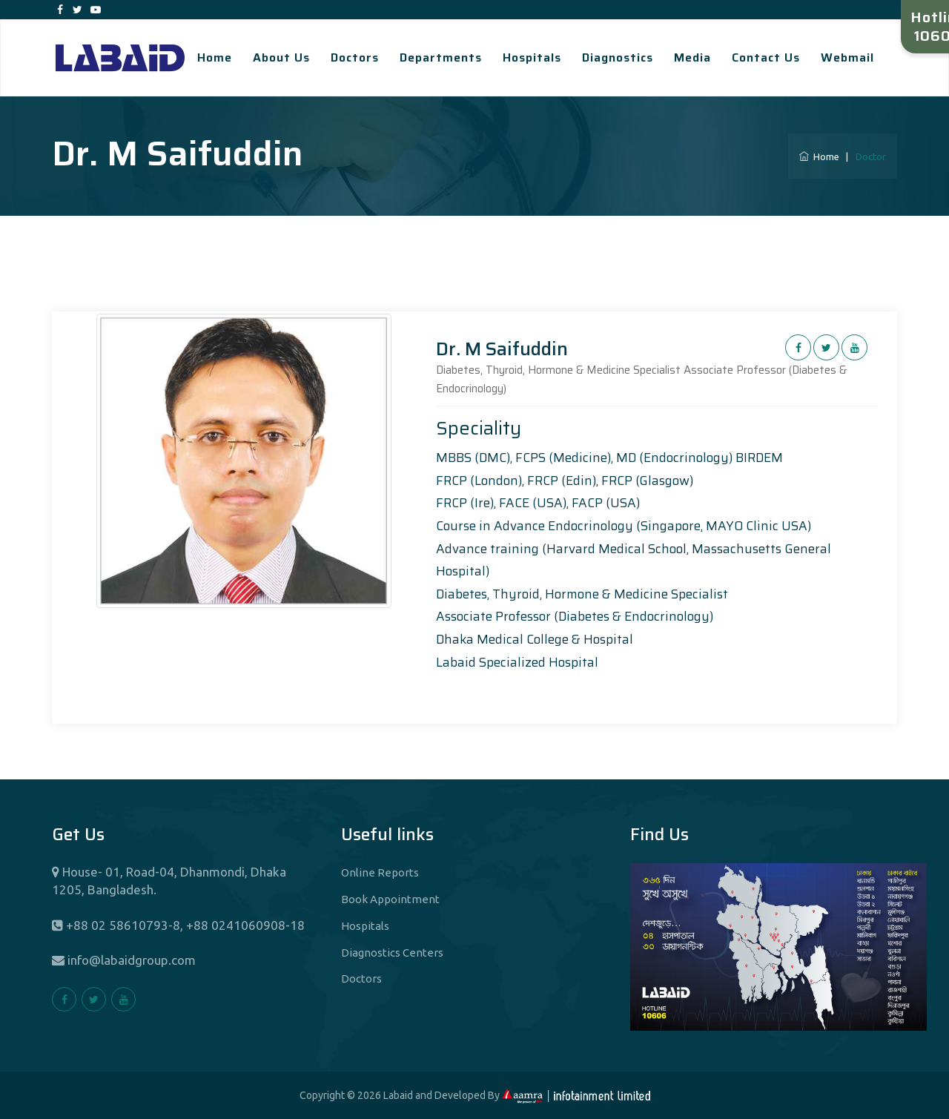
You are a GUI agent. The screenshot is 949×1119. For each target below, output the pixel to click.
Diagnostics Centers (392, 952)
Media (692, 57)
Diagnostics (617, 57)
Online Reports (380, 872)
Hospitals (532, 57)
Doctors (355, 57)
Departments (441, 57)
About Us (281, 57)
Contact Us (766, 57)
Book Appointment (390, 899)
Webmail (847, 57)
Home (214, 57)
